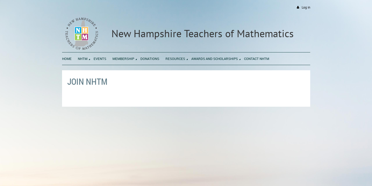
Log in (306, 7)
